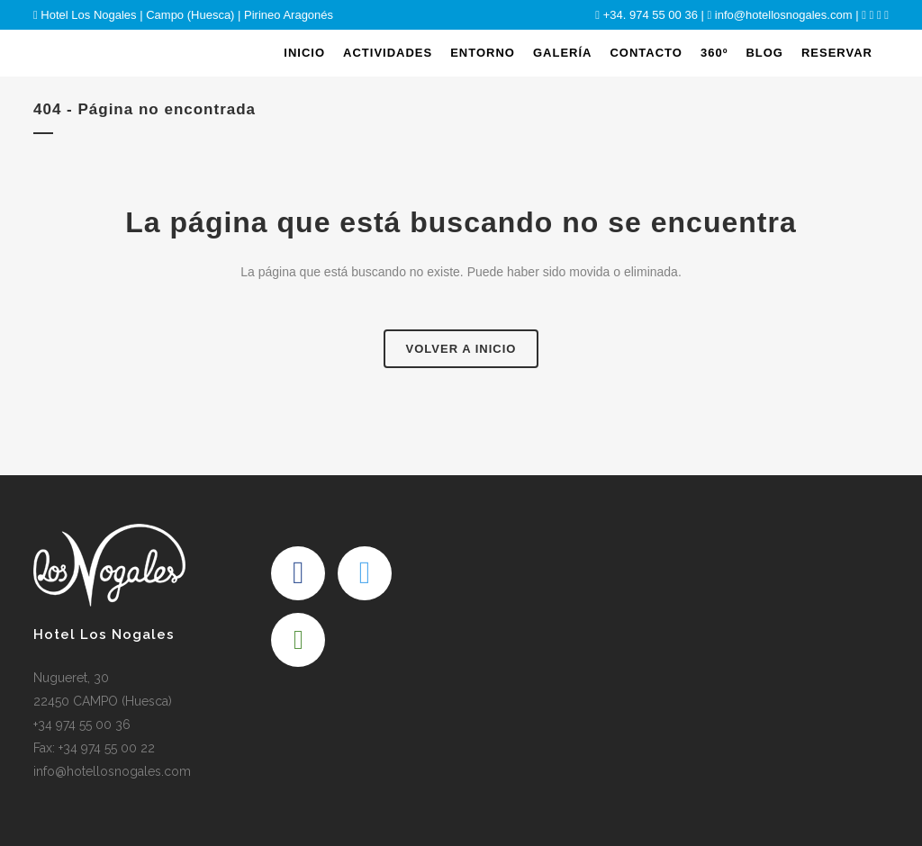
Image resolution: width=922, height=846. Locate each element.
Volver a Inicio (461, 349)
